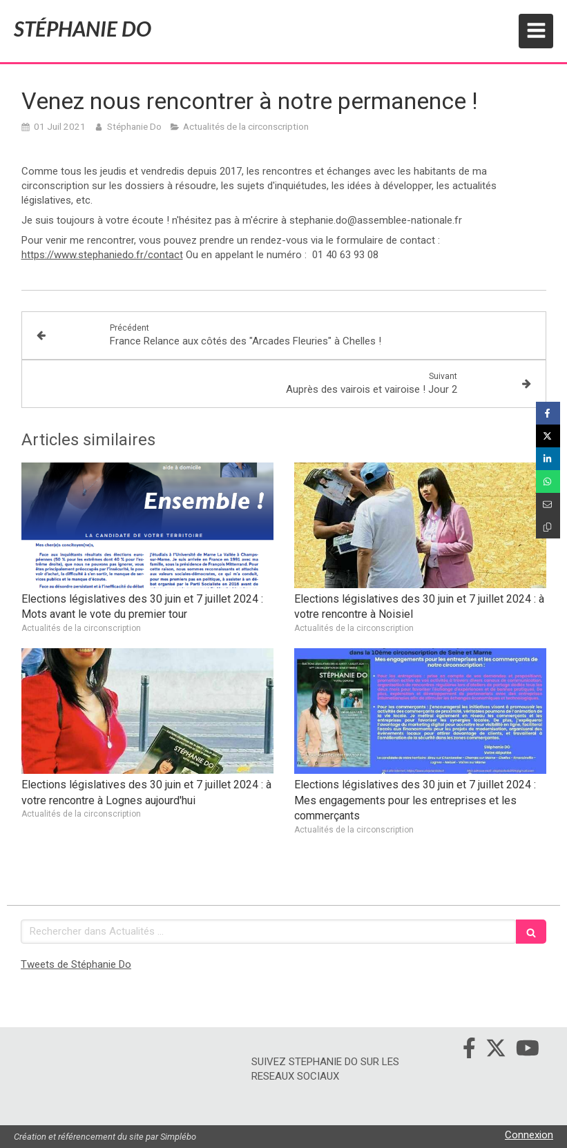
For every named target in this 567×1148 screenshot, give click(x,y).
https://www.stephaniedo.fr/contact (102, 255)
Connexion (529, 1135)
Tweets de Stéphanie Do (76, 964)
